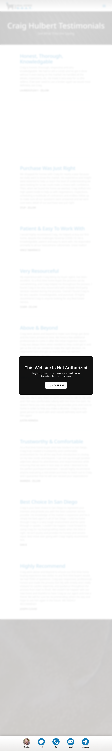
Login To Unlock (55, 385)
